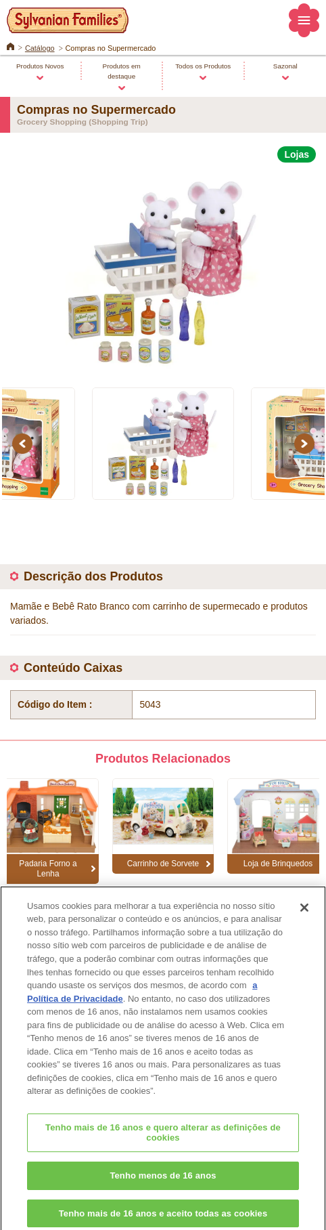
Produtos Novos (40, 66)
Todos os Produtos (203, 66)
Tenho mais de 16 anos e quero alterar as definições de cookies (163, 1140)
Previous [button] (24, 443)
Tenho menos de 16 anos (163, 1183)
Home (10, 45)
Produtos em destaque (122, 71)
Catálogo (40, 48)
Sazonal (285, 66)
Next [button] (306, 443)
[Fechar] (304, 915)
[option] (163, 267)
